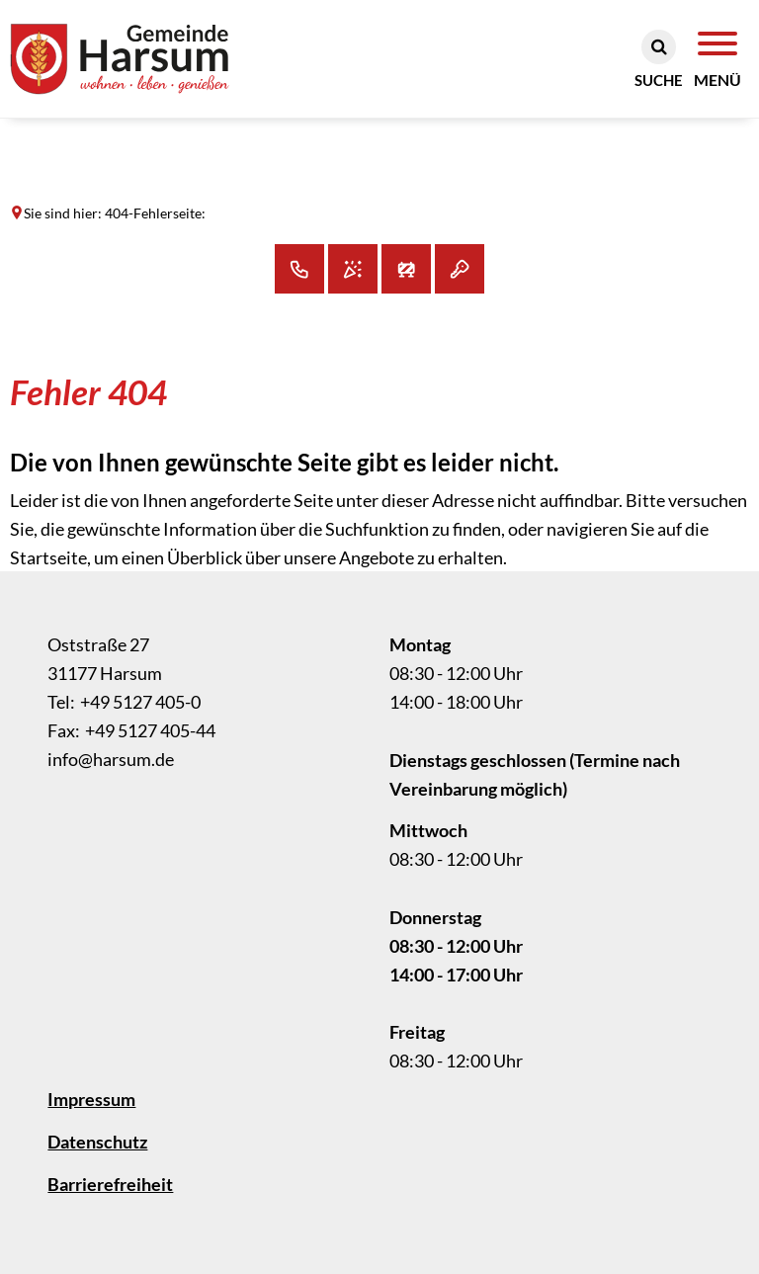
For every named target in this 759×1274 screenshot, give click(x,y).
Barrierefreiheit (110, 1184)
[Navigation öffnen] (717, 60)
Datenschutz (97, 1141)
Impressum (91, 1099)
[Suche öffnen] (658, 60)
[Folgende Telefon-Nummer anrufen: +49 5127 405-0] (124, 702)
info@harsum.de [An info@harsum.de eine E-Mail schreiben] (110, 759)
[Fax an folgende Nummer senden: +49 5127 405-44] (131, 730)
